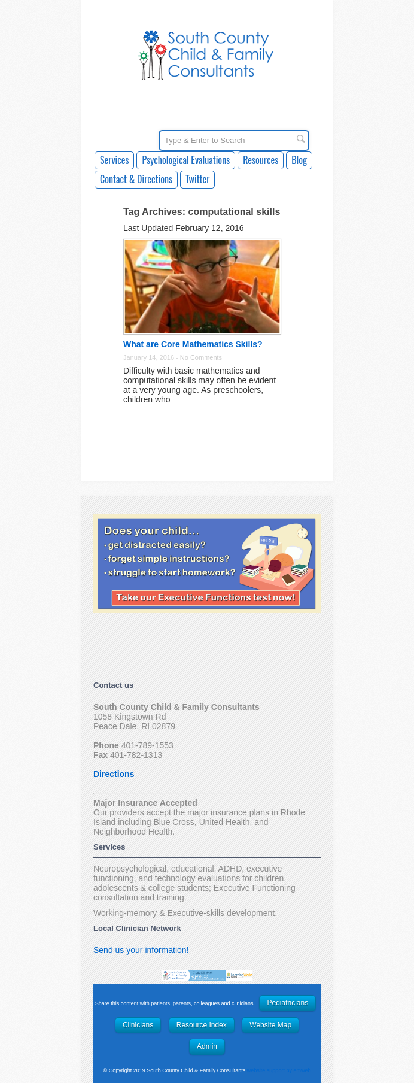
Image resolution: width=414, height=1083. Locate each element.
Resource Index (201, 1025)
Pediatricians (287, 1003)
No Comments (201, 357)
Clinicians (138, 1025)
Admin (207, 1046)
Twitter (197, 179)
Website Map (270, 1025)
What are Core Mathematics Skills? (193, 344)
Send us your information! (141, 950)
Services (114, 160)
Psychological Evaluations (186, 160)
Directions (113, 774)
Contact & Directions (136, 179)
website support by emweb (279, 1070)
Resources (260, 160)
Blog (299, 160)
